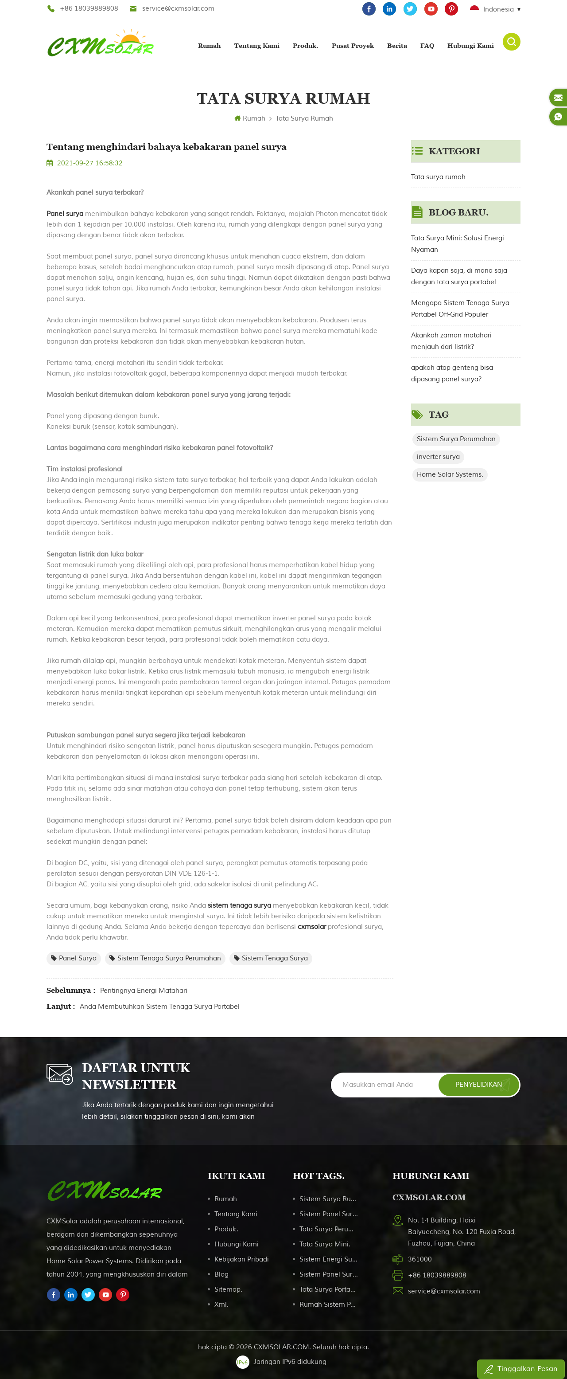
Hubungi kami (470, 44)
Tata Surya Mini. (324, 1243)
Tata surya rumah (304, 118)
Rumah (209, 44)
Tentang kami (257, 44)
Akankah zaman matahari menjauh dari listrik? (451, 340)
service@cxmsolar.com (178, 8)
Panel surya (65, 213)
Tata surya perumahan (329, 1228)
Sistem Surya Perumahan (456, 438)
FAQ (427, 44)
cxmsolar (311, 926)
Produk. (305, 44)
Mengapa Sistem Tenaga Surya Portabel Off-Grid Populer (460, 308)
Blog (221, 1273)
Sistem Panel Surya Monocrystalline (329, 1213)
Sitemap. (228, 1289)
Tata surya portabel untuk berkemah (329, 1289)
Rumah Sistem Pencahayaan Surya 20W (329, 1304)
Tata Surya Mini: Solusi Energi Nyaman (457, 243)
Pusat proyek (353, 44)
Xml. (221, 1304)
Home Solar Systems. (450, 474)
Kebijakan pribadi (241, 1258)
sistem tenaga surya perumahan (165, 957)
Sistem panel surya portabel (329, 1273)
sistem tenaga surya (238, 905)
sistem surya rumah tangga (329, 1198)
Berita (397, 44)
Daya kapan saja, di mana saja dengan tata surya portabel (459, 276)
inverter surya (438, 456)
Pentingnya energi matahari (143, 990)
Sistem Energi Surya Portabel (329, 1258)
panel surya (74, 957)
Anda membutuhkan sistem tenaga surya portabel (160, 1006)
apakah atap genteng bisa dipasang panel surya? (452, 373)
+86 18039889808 (89, 8)
